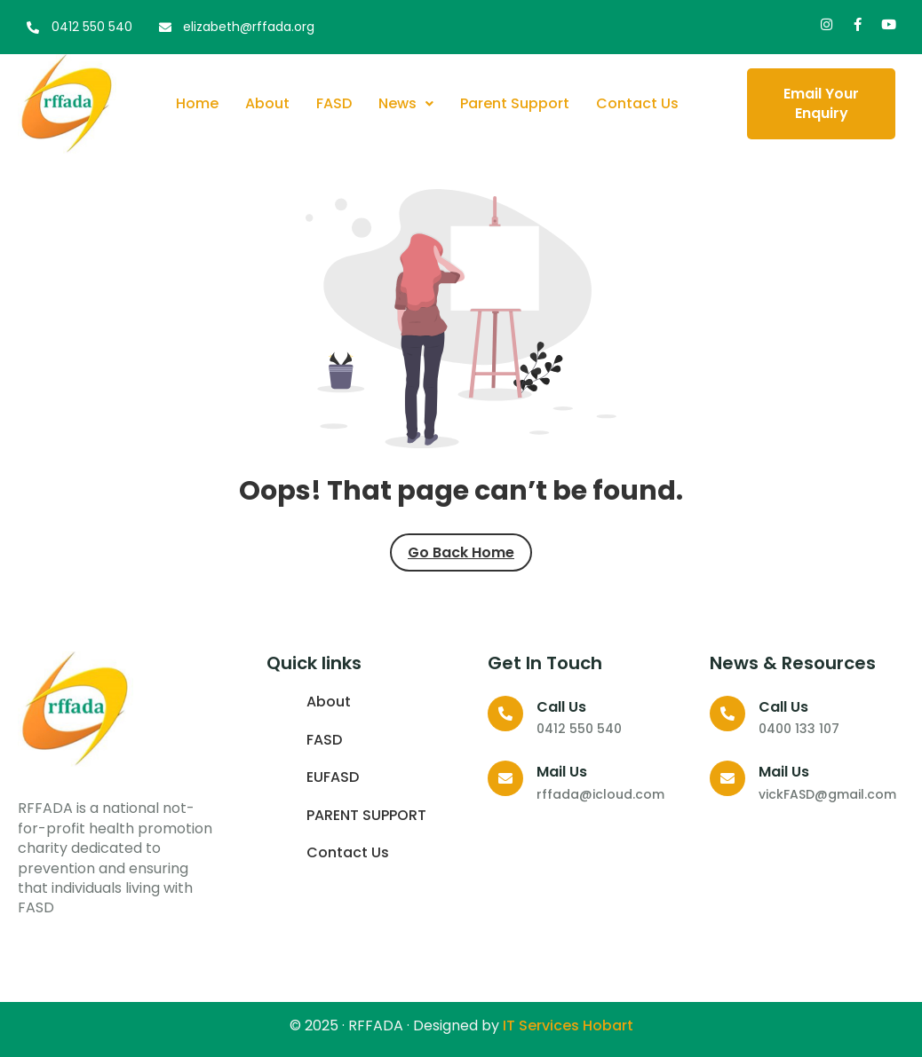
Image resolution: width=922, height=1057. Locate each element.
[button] (406, 103)
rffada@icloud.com (600, 794)
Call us (561, 707)
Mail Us (562, 771)
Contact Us (637, 103)
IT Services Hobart (566, 1025)
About (267, 103)
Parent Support (514, 103)
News (405, 103)
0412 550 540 (579, 729)
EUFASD (332, 777)
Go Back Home (461, 552)
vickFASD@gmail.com (827, 794)
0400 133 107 (799, 729)
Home (197, 103)
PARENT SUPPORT (366, 815)
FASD (334, 103)
